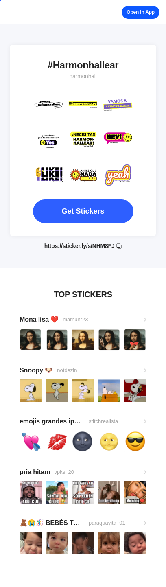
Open (141, 12)
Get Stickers (82, 211)
